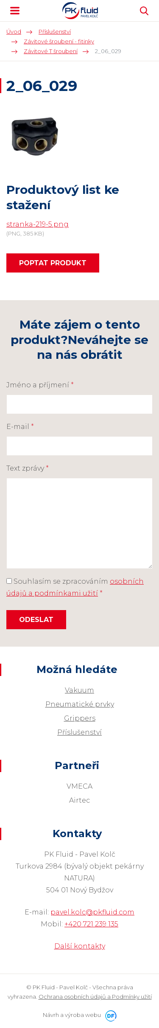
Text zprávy (27, 468)
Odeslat (36, 620)
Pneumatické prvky (79, 704)
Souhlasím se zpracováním (75, 587)
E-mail (20, 427)
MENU (14, 10)
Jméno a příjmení (40, 385)
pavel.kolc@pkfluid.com (92, 912)
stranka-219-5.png (37, 224)
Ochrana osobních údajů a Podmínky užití (95, 996)
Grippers (79, 718)
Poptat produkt (52, 263)
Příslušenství (79, 732)
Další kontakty (79, 946)
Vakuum (79, 690)
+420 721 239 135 (91, 924)
